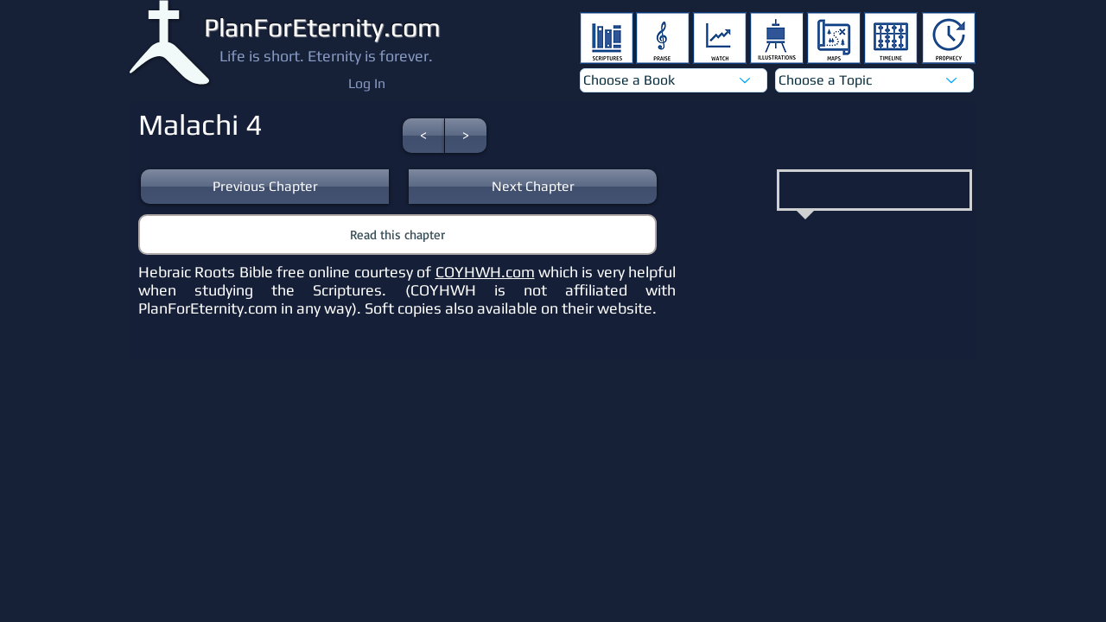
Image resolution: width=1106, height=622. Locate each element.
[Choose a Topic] (874, 80)
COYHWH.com (485, 272)
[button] (423, 135)
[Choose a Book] (673, 80)
